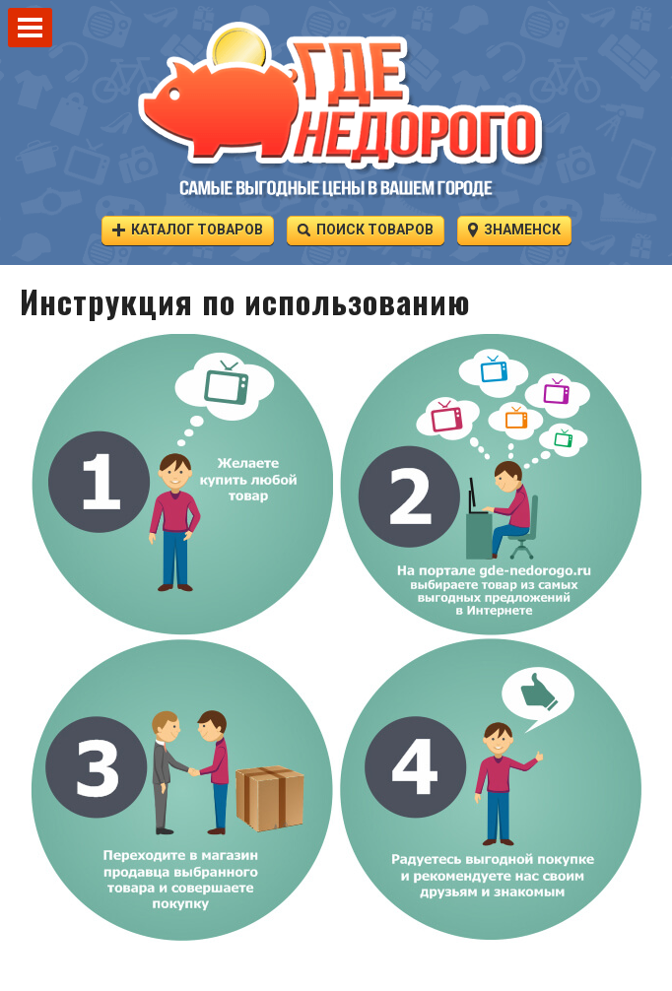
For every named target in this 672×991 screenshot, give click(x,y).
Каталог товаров (187, 229)
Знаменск (514, 229)
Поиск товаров (366, 229)
